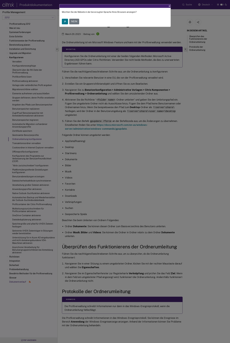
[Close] (169, 6)
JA (65, 21)
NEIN (74, 21)
